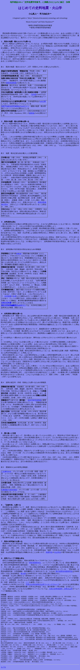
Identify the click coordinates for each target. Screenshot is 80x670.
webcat (18, 253)
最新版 (31, 113)
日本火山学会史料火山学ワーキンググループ (42, 584)
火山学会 (57, 552)
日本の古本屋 (6, 303)
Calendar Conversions (9, 490)
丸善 (14, 296)
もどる (3, 667)
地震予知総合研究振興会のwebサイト (15, 106)
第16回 (23, 573)
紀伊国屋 (8, 296)
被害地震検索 (11, 83)
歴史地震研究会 (35, 563)
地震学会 (49, 552)
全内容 (33, 94)
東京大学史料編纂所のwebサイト (13, 305)
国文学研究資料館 (34, 400)
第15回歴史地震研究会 (64, 571)
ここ (27, 582)
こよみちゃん (6, 471)
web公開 (43, 101)
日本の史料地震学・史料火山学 (60, 589)
